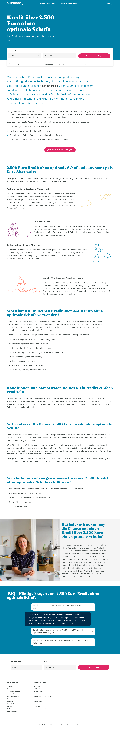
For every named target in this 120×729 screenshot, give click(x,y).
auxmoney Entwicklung (40, 698)
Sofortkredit (50, 86)
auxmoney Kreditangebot (69, 3)
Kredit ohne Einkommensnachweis (43, 696)
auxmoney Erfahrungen (47, 3)
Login (108, 3)
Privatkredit (10, 686)
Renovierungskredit (21, 344)
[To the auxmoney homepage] (15, 3)
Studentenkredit (38, 701)
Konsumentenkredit (12, 711)
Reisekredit (17, 348)
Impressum (57, 724)
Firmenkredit (37, 686)
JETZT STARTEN (94, 667)
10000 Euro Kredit (38, 691)
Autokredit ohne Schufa (13, 691)
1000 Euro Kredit (38, 688)
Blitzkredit (10, 709)
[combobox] (59, 55)
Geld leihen (37, 703)
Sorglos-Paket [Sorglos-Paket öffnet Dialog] (49, 64)
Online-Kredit (38, 178)
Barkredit (9, 706)
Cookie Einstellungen (75, 724)
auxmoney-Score (34, 114)
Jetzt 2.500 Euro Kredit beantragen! (60, 150)
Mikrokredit (37, 706)
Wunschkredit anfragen (94, 56)
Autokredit (16, 365)
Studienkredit (10, 693)
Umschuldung (18, 352)
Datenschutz (64, 724)
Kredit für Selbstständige (13, 696)
